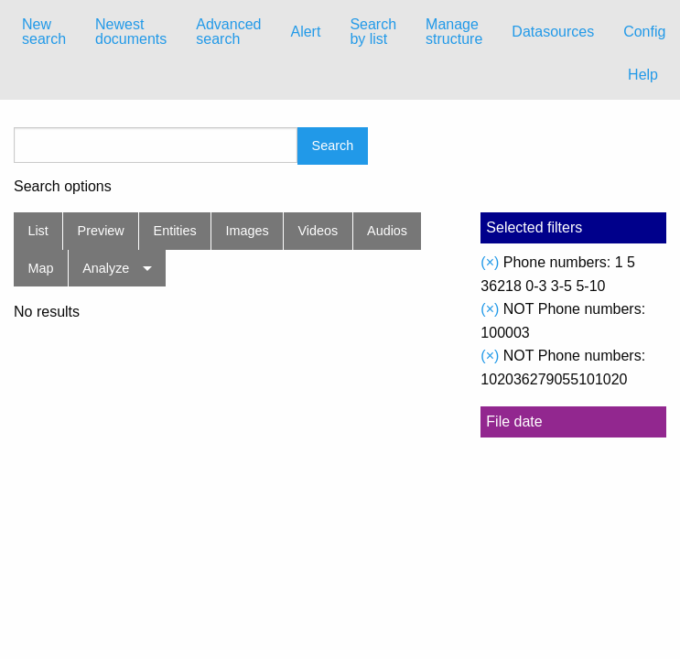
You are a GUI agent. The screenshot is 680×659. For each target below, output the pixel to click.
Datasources (553, 31)
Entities (175, 230)
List (37, 230)
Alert (305, 31)
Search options (63, 186)
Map (40, 268)
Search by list (373, 31)
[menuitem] (44, 32)
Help (643, 74)
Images (247, 230)
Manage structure (454, 31)
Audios (387, 230)
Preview (101, 230)
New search (44, 31)
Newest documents (131, 31)
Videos (318, 230)
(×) (489, 262)
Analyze (105, 268)
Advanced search (228, 31)
